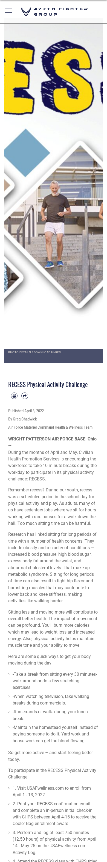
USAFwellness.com (45, 788)
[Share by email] (24, 396)
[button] (9, 11)
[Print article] (14, 396)
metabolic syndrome (28, 574)
